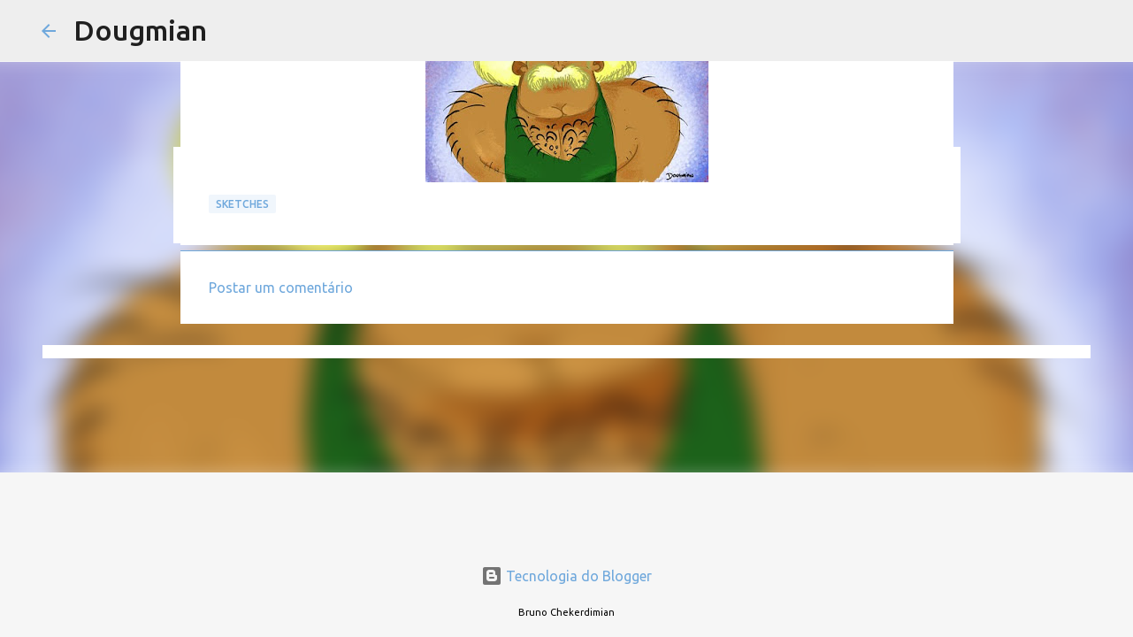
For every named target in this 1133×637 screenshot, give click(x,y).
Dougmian (140, 30)
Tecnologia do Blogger (566, 576)
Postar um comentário (281, 287)
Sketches (242, 204)
